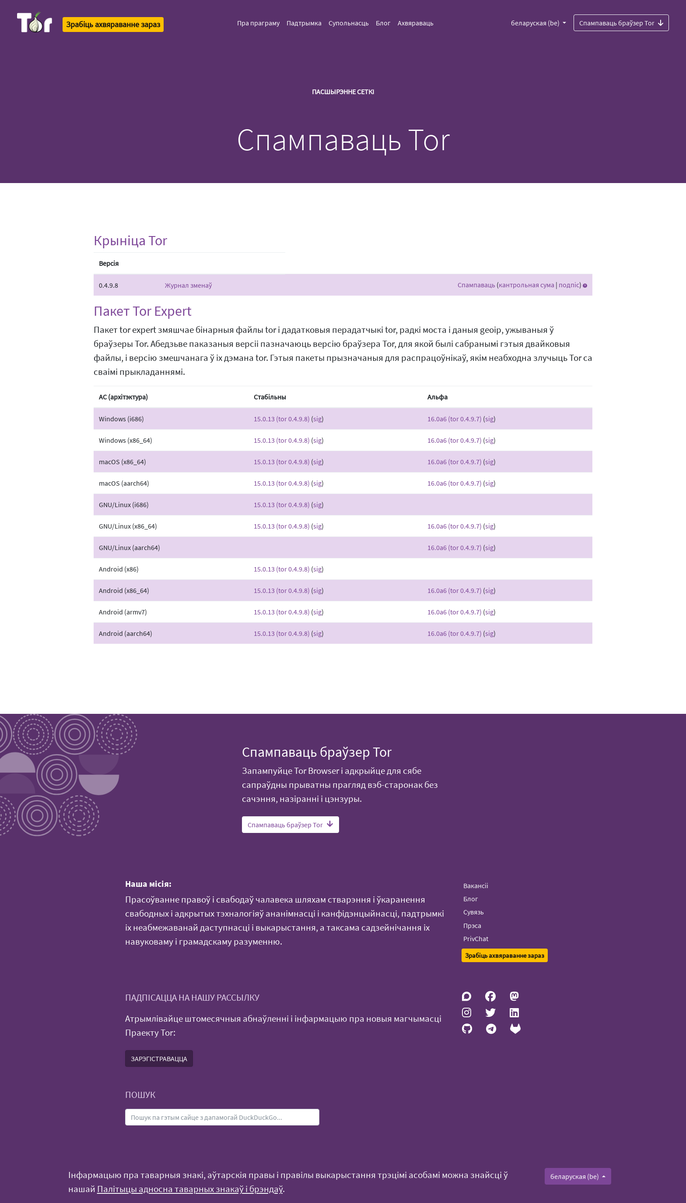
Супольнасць (349, 22)
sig (317, 418)
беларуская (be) (536, 22)
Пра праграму (258, 22)
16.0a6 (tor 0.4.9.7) (454, 418)
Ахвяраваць (416, 22)
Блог (383, 22)
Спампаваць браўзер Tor (621, 22)
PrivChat (475, 938)
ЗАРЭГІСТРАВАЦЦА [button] (159, 1058)
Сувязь (473, 911)
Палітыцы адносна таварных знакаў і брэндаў (190, 1189)
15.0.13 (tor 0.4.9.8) (282, 418)
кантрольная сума (526, 284)
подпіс (569, 284)
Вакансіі (475, 885)
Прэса (472, 925)
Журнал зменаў (188, 285)
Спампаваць (476, 284)
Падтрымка (304, 22)
